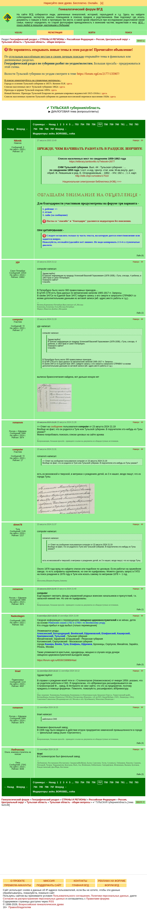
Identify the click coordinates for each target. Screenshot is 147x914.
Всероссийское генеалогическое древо (41, 904)
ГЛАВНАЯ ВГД (80, 885)
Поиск (128, 33)
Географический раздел (23, 39)
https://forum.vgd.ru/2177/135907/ (98, 73)
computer (17, 319)
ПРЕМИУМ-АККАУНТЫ (17, 885)
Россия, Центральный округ (112, 39)
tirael (17, 671)
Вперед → (22, 129)
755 (88, 124)
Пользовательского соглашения (71, 895)
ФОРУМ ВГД (112, 885)
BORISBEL (62, 133)
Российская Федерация (80, 39)
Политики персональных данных (110, 895)
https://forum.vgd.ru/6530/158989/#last (56, 660)
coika (72, 133)
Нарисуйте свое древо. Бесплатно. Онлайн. (71, 3)
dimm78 (17, 524)
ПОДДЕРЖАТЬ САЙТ (49, 885)
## (142, 140)
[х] (101, 3)
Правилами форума (97, 898)
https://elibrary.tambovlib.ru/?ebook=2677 (92, 161)
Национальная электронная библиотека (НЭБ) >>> (92, 181)
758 (106, 124)
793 (136, 124)
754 (82, 124)
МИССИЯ (49, 880)
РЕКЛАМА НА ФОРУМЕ (111, 880)
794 (35, 129)
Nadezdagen (17, 616)
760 (117, 124)
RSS (51, 901)
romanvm (18, 422)
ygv (18, 262)
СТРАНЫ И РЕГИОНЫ (52, 39)
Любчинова (17, 749)
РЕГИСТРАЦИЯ (55, 33)
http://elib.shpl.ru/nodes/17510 (92, 175)
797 (52, 129)
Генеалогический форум (15, 799)
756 (94, 124)
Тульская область (12, 42)
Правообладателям (19, 907)
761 (123, 124)
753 (77, 124)
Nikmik (17, 140)
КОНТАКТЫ (80, 880)
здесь (69, 83)
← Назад (9, 129)
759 (111, 124)
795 (41, 129)
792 (131, 124)
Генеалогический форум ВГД (81, 9)
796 (46, 129)
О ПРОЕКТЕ (18, 880)
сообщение (57, 426)
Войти (91, 33)
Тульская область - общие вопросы (44, 42)
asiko (52, 133)
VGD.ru (18, 33)
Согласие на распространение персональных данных (34, 898)
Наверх (136, 140)
